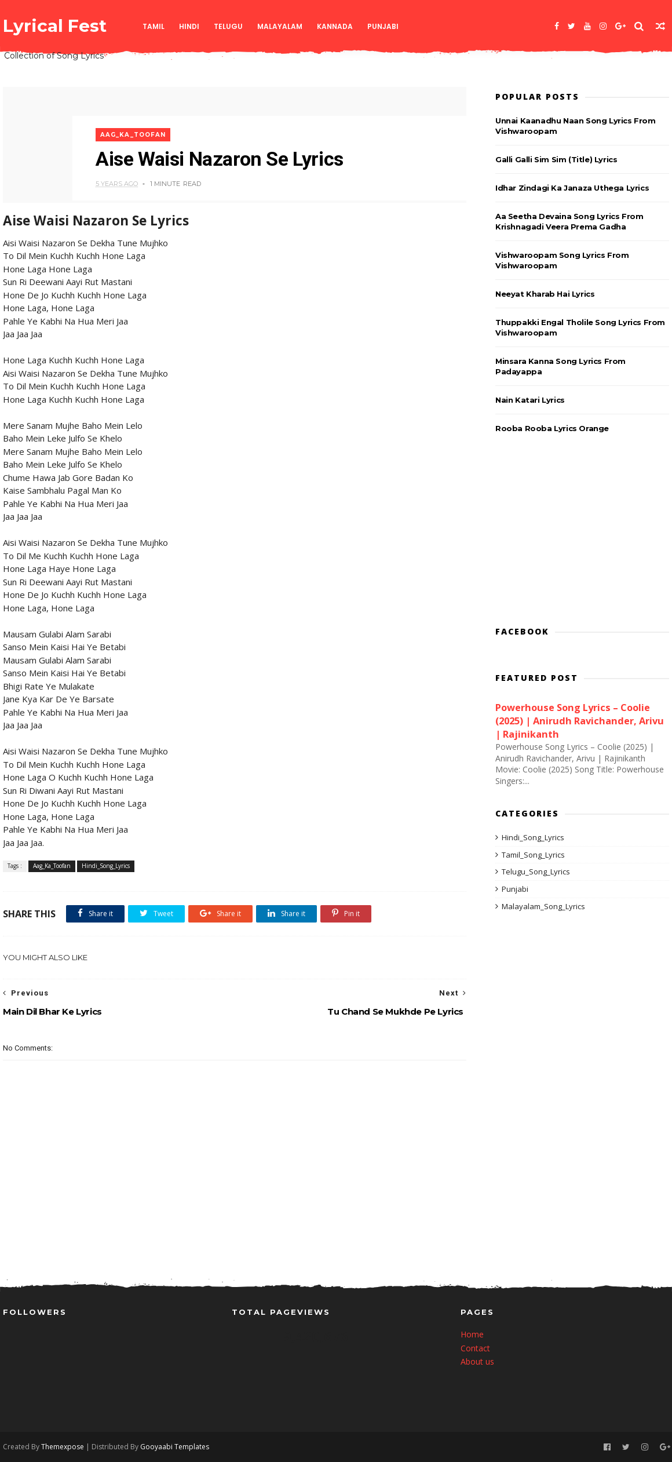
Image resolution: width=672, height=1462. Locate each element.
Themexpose (62, 1447)
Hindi (189, 26)
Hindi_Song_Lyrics (106, 866)
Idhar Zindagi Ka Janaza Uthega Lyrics (572, 187)
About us (477, 1361)
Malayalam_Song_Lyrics (543, 906)
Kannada (335, 26)
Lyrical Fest (55, 26)
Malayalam (279, 26)
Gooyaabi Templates (174, 1447)
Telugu (228, 26)
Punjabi (383, 26)
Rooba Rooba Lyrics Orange (552, 428)
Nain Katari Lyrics (530, 399)
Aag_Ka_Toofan (133, 134)
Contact (475, 1348)
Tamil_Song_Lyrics (533, 855)
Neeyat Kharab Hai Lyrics (544, 293)
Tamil (154, 26)
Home (472, 1334)
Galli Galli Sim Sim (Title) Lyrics (556, 159)
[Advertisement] (582, 532)
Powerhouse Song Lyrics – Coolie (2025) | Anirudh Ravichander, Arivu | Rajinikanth (579, 721)
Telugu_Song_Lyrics (536, 871)
